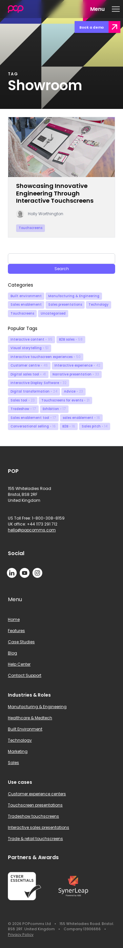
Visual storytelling (29, 348)
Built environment (26, 296)
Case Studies (21, 642)
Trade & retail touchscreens (35, 838)
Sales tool (22, 400)
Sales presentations (65, 304)
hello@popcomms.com (32, 530)
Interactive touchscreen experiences (45, 357)
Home (14, 619)
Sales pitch (95, 426)
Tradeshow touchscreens (33, 816)
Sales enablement (26, 304)
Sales (13, 762)
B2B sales (71, 339)
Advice (73, 391)
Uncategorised (53, 313)
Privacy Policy (20, 934)
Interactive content (31, 339)
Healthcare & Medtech (30, 718)
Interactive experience (77, 365)
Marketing (18, 751)
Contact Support (24, 675)
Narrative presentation (75, 374)
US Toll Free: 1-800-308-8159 (36, 518)
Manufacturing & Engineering (73, 296)
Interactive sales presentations (38, 827)
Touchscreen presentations (35, 805)
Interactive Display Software (38, 383)
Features (16, 630)
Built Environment (25, 729)
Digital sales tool (28, 374)
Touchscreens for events (65, 400)
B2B (68, 426)
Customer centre (29, 365)
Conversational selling (33, 426)
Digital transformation (33, 391)
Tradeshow (23, 409)
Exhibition (54, 409)
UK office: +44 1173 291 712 (32, 524)
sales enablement (81, 418)
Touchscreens (22, 313)
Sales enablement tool (33, 418)
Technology (99, 304)
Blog (12, 653)
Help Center (19, 664)
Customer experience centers (37, 794)
